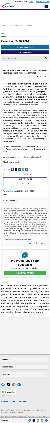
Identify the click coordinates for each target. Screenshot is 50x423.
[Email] (19, 385)
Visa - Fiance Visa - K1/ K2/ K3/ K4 (33, 26)
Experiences (13, 26)
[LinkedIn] (14, 385)
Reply (25, 183)
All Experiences (25, 52)
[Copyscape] (13, 401)
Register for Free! (42, 2)
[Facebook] (4, 385)
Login (31, 2)
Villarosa (13, 239)
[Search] (46, 58)
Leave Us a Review (24, 273)
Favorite (25, 175)
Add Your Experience (25, 47)
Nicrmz (12, 191)
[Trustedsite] (8, 395)
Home (4, 26)
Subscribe (25, 179)
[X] (9, 385)
